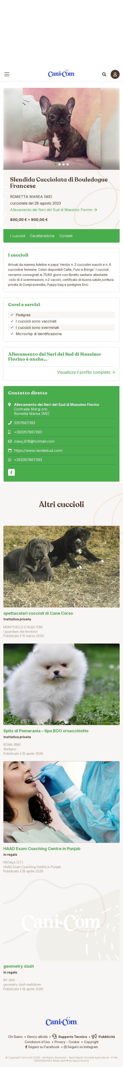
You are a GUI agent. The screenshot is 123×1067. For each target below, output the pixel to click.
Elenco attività (37, 1037)
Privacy (60, 1042)
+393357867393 (28, 432)
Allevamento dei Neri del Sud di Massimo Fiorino (51, 209)
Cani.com (61, 73)
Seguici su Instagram (81, 1047)
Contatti (65, 236)
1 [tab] (55, 164)
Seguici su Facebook (42, 1047)
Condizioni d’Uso (37, 1042)
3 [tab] (63, 164)
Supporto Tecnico (69, 1037)
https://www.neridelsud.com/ (38, 450)
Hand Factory (80, 1060)
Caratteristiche (42, 236)
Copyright (91, 1042)
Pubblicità (103, 1037)
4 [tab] (67, 164)
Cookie (74, 1042)
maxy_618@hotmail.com (34, 441)
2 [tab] (59, 164)
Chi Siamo (15, 1037)
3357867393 (24, 423)
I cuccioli (17, 236)
